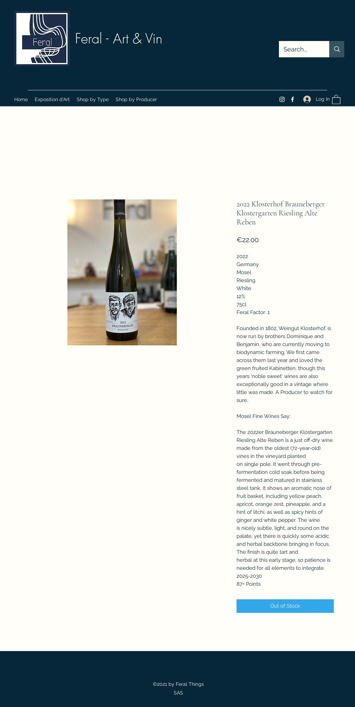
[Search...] (299, 49)
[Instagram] (282, 99)
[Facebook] (292, 99)
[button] (92, 99)
